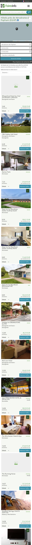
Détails (5, 111)
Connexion (3, 1)
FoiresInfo (8, 6)
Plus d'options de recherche (21, 62)
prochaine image (29, 123)
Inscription (10, 1)
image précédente (2, 123)
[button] (16, 28)
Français (27, 1)
